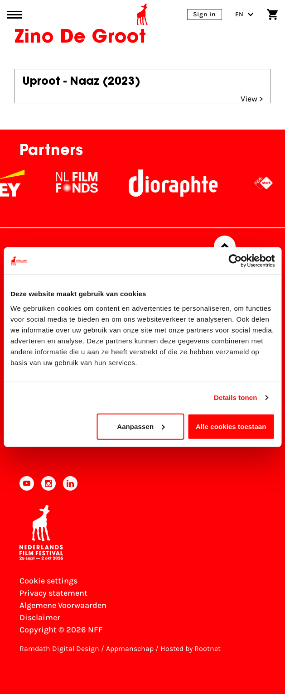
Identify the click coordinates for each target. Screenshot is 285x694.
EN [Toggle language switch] (244, 14)
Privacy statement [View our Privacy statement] (53, 593)
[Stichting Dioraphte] (184, 183)
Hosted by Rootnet (190, 648)
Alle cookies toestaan (231, 426)
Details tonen (235, 397)
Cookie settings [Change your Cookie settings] (48, 581)
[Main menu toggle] (14, 15)
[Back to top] (225, 246)
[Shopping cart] (272, 14)
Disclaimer (39, 617)
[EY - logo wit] (23, 183)
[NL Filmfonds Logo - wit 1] (88, 183)
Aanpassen (140, 426)
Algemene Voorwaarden (62, 605)
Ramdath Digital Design (59, 648)
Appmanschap (130, 648)
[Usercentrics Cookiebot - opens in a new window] (235, 261)
